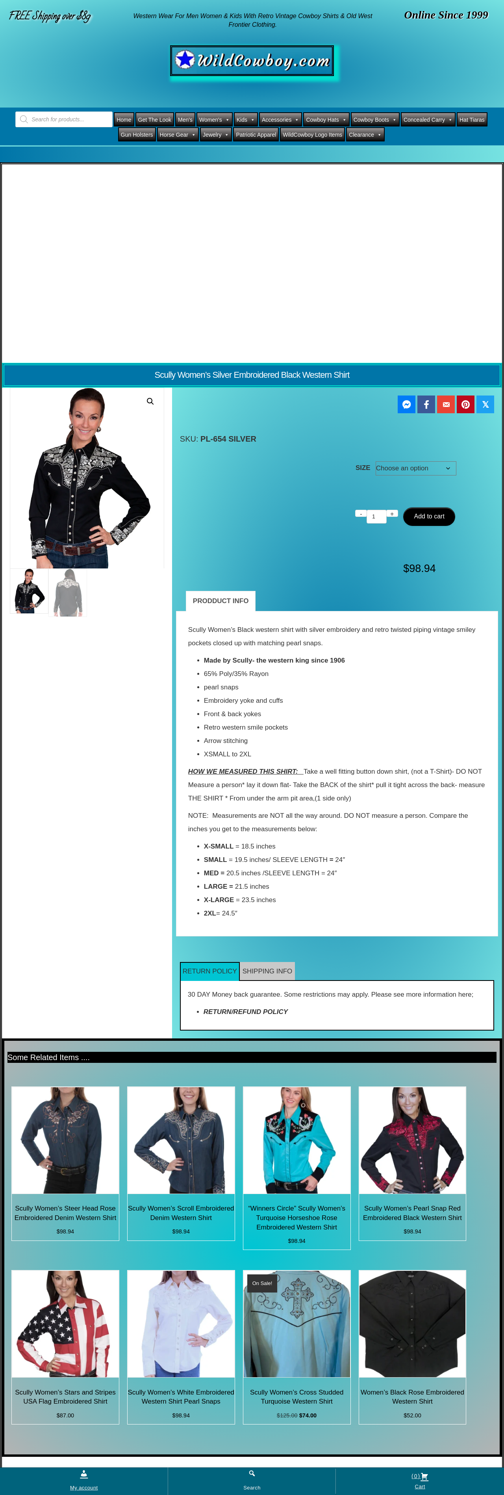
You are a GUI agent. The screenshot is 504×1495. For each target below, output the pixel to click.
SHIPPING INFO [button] (268, 971)
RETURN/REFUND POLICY (246, 1012)
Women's (214, 120)
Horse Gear (178, 135)
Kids (246, 120)
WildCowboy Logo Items (312, 135)
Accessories (280, 120)
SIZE (363, 468)
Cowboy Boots (375, 120)
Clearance (365, 135)
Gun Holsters (137, 135)
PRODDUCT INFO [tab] (221, 601)
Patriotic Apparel (256, 135)
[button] (150, 401)
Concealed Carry (428, 120)
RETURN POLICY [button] (210, 971)
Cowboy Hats (326, 120)
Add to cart (429, 516)
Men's (185, 120)
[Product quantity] (377, 517)
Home (124, 120)
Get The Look (155, 120)
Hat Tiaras (472, 120)
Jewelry (216, 135)
